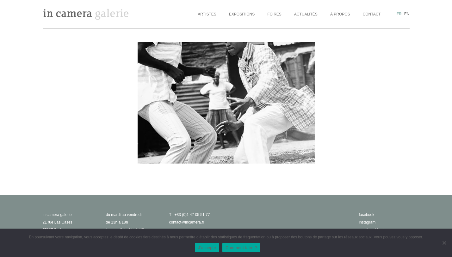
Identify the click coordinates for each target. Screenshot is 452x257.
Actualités (306, 14)
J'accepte (207, 247)
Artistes (207, 14)
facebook (367, 214)
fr (399, 14)
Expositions (242, 14)
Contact (372, 14)
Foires (274, 14)
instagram (367, 222)
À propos (340, 14)
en (407, 14)
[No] (444, 243)
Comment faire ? (241, 247)
